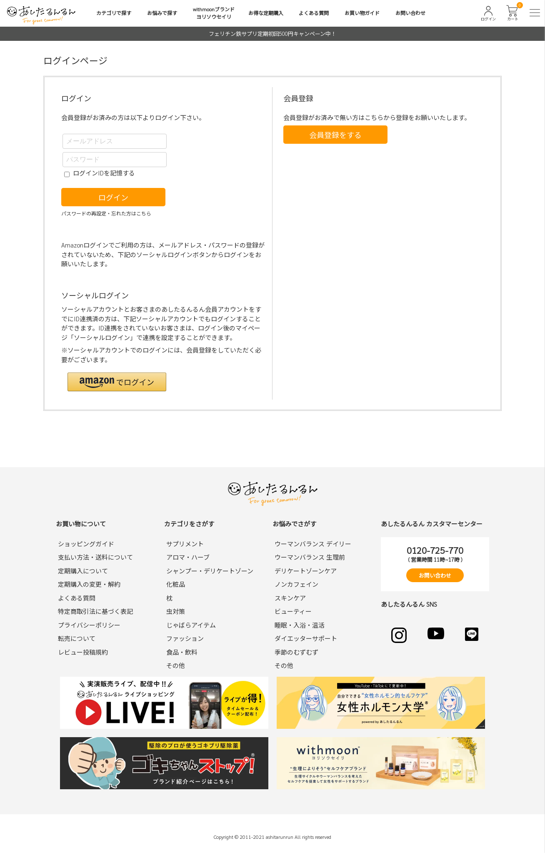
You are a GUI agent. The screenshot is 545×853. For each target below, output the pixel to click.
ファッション (185, 638)
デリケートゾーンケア (306, 571)
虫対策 (175, 611)
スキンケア (290, 598)
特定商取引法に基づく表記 (95, 611)
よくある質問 (314, 13)
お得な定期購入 (265, 13)
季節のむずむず (296, 652)
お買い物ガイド (362, 13)
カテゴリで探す (113, 13)
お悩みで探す (162, 13)
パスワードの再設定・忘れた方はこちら (106, 213)
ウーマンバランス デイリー (313, 544)
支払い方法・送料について (95, 557)
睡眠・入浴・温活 (300, 625)
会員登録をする (335, 135)
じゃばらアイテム (191, 625)
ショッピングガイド (86, 544)
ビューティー (293, 611)
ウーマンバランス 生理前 (310, 557)
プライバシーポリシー (89, 625)
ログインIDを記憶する (104, 173)
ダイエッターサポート (306, 638)
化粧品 (175, 584)
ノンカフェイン (296, 584)
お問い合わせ (410, 13)
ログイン (113, 197)
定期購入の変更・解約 (89, 584)
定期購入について (83, 571)
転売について (76, 638)
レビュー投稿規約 (83, 652)
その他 (175, 665)
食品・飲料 (182, 652)
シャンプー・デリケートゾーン (209, 571)
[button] (117, 382)
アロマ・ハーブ (188, 557)
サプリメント (185, 544)
